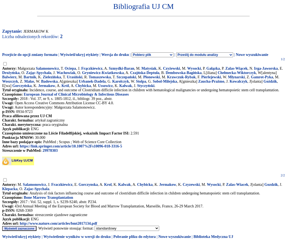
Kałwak (125, 86)
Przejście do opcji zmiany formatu (30, 55)
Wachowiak (65, 73)
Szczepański (126, 77)
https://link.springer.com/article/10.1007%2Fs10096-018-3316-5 (71, 146)
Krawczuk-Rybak (181, 77)
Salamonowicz (47, 68)
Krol (108, 185)
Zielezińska (52, 77)
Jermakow (46, 86)
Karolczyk (120, 81)
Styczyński (146, 86)
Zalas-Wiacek (237, 185)
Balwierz (9, 77)
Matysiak (148, 68)
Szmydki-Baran (121, 68)
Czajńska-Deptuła (144, 73)
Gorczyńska (22, 86)
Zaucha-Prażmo (211, 81)
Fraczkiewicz (62, 185)
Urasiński (74, 77)
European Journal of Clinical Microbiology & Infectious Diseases (76, 94)
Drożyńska (10, 73)
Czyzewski (191, 185)
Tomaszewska (100, 77)
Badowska (49, 81)
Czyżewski (171, 68)
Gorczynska (88, 185)
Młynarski (236, 77)
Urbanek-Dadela (92, 81)
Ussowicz (105, 86)
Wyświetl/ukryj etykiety (79, 55)
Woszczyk (10, 81)
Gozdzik (271, 185)
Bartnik (30, 77)
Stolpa (141, 81)
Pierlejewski (211, 77)
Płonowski (151, 77)
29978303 (50, 151)
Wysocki (194, 68)
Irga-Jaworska (266, 68)
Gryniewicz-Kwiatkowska (103, 73)
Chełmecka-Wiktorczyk (237, 73)
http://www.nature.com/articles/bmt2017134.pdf (58, 223)
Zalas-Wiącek (236, 68)
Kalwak (124, 185)
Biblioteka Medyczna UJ (213, 237)
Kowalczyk (238, 81)
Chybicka (83, 86)
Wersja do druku (115, 55)
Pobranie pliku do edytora (134, 237)
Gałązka (213, 68)
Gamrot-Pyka (262, 77)
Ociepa (70, 68)
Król (65, 86)
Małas (29, 81)
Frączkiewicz (92, 68)
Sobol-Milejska (165, 81)
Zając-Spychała (38, 73)
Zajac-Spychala (36, 189)
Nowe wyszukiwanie (252, 55)
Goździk (270, 81)
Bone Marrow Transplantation (48, 198)
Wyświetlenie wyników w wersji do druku (77, 237)
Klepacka (10, 189)
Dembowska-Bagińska (184, 73)
